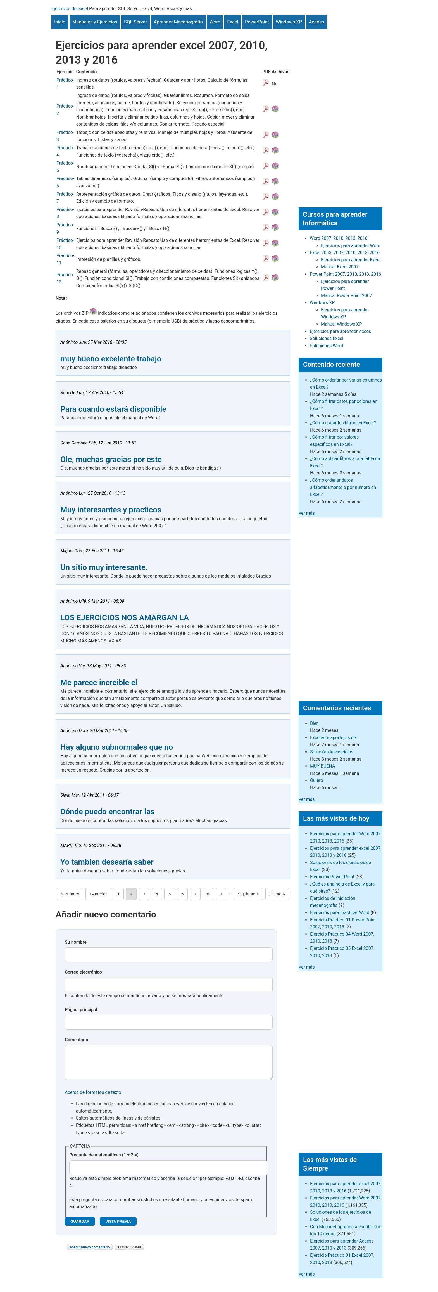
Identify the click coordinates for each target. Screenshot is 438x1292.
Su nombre (76, 942)
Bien (314, 723)
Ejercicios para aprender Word (350, 245)
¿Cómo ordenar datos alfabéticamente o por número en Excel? (343, 487)
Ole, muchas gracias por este (111, 459)
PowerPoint (257, 22)
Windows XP (289, 22)
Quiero (316, 780)
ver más (307, 513)
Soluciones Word (326, 345)
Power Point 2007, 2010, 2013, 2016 (345, 274)
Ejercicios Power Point (332, 876)
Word (215, 22)
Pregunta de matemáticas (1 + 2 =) (104, 1160)
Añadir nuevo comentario (90, 1253)
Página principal (81, 1009)
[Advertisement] (340, 113)
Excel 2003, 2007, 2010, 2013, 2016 (345, 252)
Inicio (59, 22)
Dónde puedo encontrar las (107, 811)
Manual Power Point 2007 (346, 295)
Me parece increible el (98, 682)
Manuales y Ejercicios (94, 22)
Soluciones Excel (326, 338)
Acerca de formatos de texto (93, 1098)
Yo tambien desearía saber (107, 862)
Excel (232, 22)
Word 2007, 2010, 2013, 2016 (339, 238)
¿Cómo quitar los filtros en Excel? (343, 422)
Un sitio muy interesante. (104, 567)
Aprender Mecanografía (178, 22)
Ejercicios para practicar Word (339, 912)
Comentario (76, 1039)
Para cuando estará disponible (113, 409)
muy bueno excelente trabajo (110, 358)
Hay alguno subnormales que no (116, 747)
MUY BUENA (322, 766)
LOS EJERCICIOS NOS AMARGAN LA (124, 617)
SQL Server (135, 22)
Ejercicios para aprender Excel (350, 259)
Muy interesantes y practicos (110, 509)
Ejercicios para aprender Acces (340, 331)
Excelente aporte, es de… (334, 737)
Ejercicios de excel (69, 8)
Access (316, 22)
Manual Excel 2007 (339, 266)
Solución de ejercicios (331, 751)
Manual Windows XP (341, 324)
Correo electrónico (83, 972)
